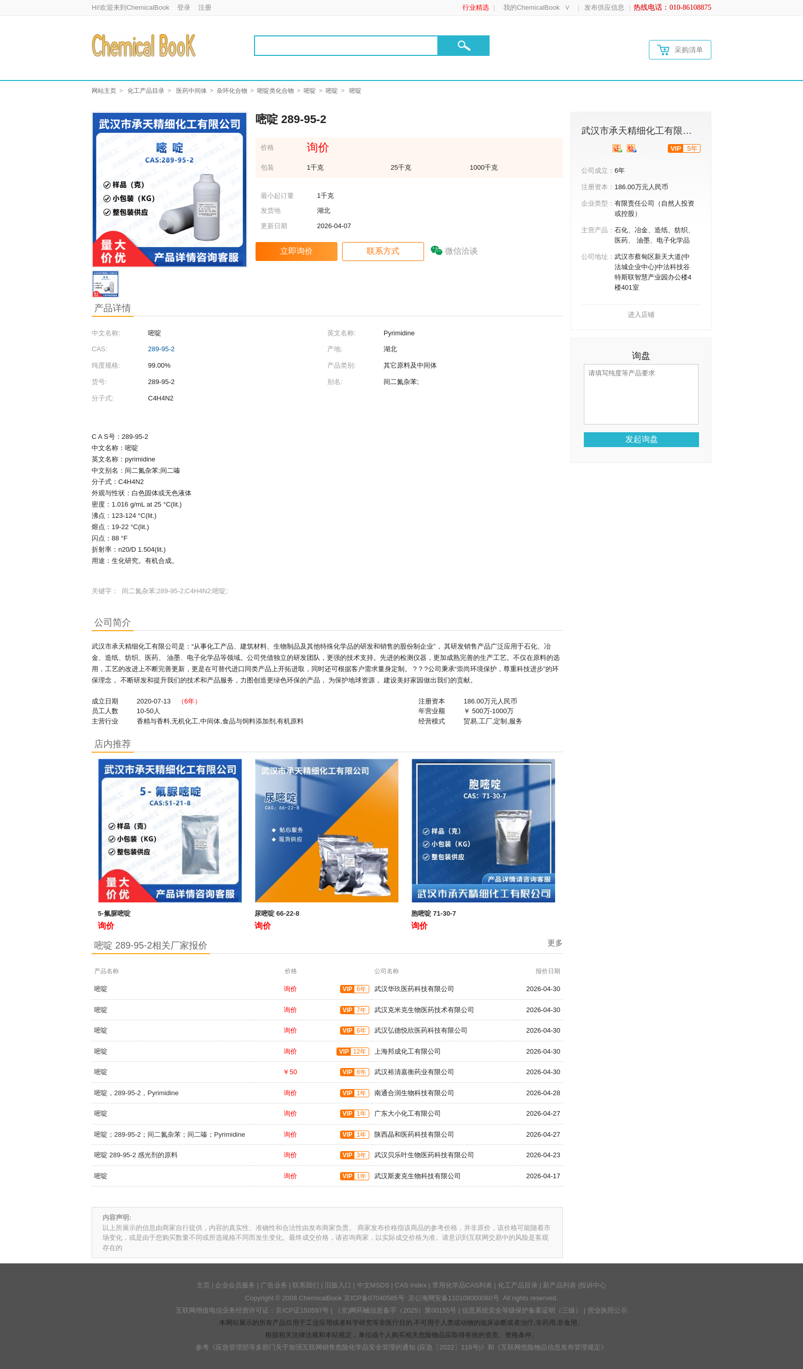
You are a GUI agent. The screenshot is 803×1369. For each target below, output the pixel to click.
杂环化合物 (232, 90)
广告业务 (274, 1285)
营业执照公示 (607, 1310)
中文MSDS (373, 1285)
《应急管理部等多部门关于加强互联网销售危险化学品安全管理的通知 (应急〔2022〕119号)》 (348, 1347)
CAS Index (411, 1285)
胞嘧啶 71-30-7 (433, 913)
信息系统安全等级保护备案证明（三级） (522, 1310)
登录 (184, 7)
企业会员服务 (235, 1285)
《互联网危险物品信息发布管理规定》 (550, 1347)
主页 (203, 1285)
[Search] (346, 45)
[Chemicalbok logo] (145, 45)
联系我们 (305, 1285)
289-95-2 (161, 349)
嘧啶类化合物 (275, 90)
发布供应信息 (604, 7)
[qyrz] (617, 148)
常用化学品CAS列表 (462, 1285)
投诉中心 (593, 1285)
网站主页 (104, 90)
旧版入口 (338, 1285)
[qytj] (632, 148)
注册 (205, 7)
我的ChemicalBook (531, 7)
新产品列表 (559, 1285)
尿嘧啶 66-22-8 (277, 913)
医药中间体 (191, 90)
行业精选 (475, 7)
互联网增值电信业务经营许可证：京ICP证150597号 (252, 1310)
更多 (555, 942)
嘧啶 (310, 90)
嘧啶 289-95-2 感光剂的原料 (136, 1155)
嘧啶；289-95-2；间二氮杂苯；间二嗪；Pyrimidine (169, 1134)
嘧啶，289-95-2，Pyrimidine (136, 1093)
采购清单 (680, 50)
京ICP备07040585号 (374, 1298)
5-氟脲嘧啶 (114, 913)
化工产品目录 (146, 90)
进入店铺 (641, 314)
